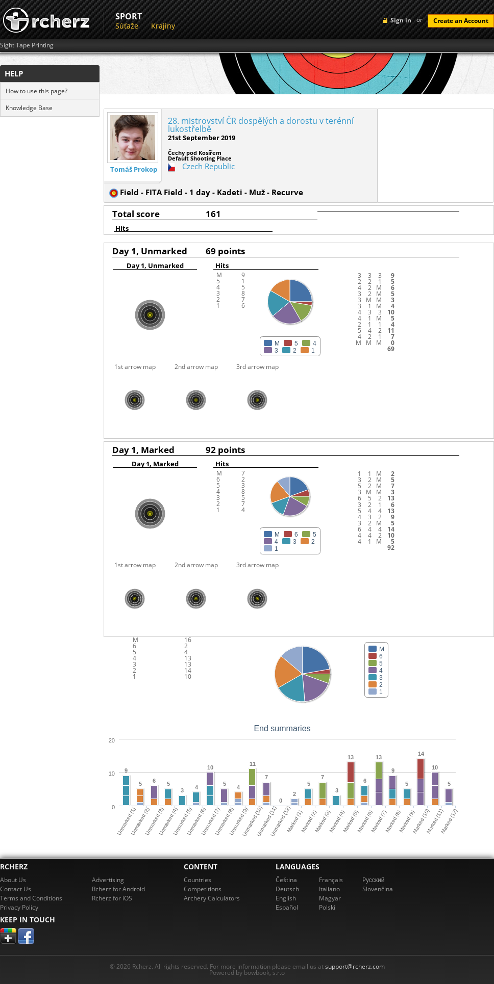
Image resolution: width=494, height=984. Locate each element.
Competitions (202, 889)
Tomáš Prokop (133, 169)
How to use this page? (36, 91)
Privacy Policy (19, 907)
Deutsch (287, 889)
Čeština (286, 879)
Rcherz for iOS (112, 898)
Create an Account (460, 20)
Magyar (330, 898)
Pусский (373, 879)
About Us (13, 879)
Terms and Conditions (31, 898)
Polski (327, 907)
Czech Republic (208, 166)
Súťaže (126, 26)
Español (287, 907)
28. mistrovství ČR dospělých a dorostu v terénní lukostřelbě (261, 125)
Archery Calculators (212, 898)
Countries (197, 879)
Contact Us (15, 889)
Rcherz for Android (118, 889)
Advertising (108, 879)
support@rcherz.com (355, 966)
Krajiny (163, 26)
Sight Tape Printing (27, 45)
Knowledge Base (29, 107)
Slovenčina (377, 889)
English (286, 898)
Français (331, 879)
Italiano (329, 889)
